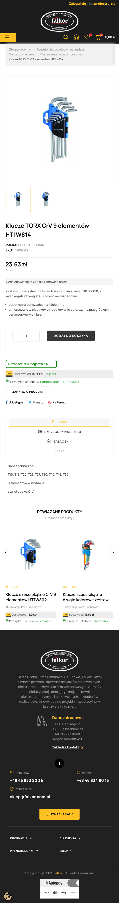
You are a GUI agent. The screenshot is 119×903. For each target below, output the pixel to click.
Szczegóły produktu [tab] (59, 432)
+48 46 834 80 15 (93, 780)
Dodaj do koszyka (71, 335)
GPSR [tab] (59, 451)
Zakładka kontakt (65, 747)
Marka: (11, 245)
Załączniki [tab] (59, 441)
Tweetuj (38, 402)
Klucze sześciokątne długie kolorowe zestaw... (87, 597)
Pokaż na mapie (62, 814)
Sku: (9, 250)
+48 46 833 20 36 (26, 780)
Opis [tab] (59, 422)
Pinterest (59, 402)
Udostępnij (16, 402)
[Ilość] (26, 336)
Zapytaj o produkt (28, 392)
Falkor (58, 873)
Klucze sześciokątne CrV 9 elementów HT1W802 (31, 597)
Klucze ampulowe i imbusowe (23, 607)
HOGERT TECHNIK (31, 245)
